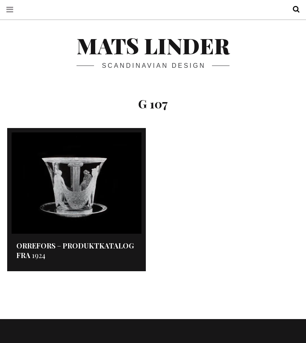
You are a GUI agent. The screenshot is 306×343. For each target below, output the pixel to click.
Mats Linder (153, 45)
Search (293, 9)
